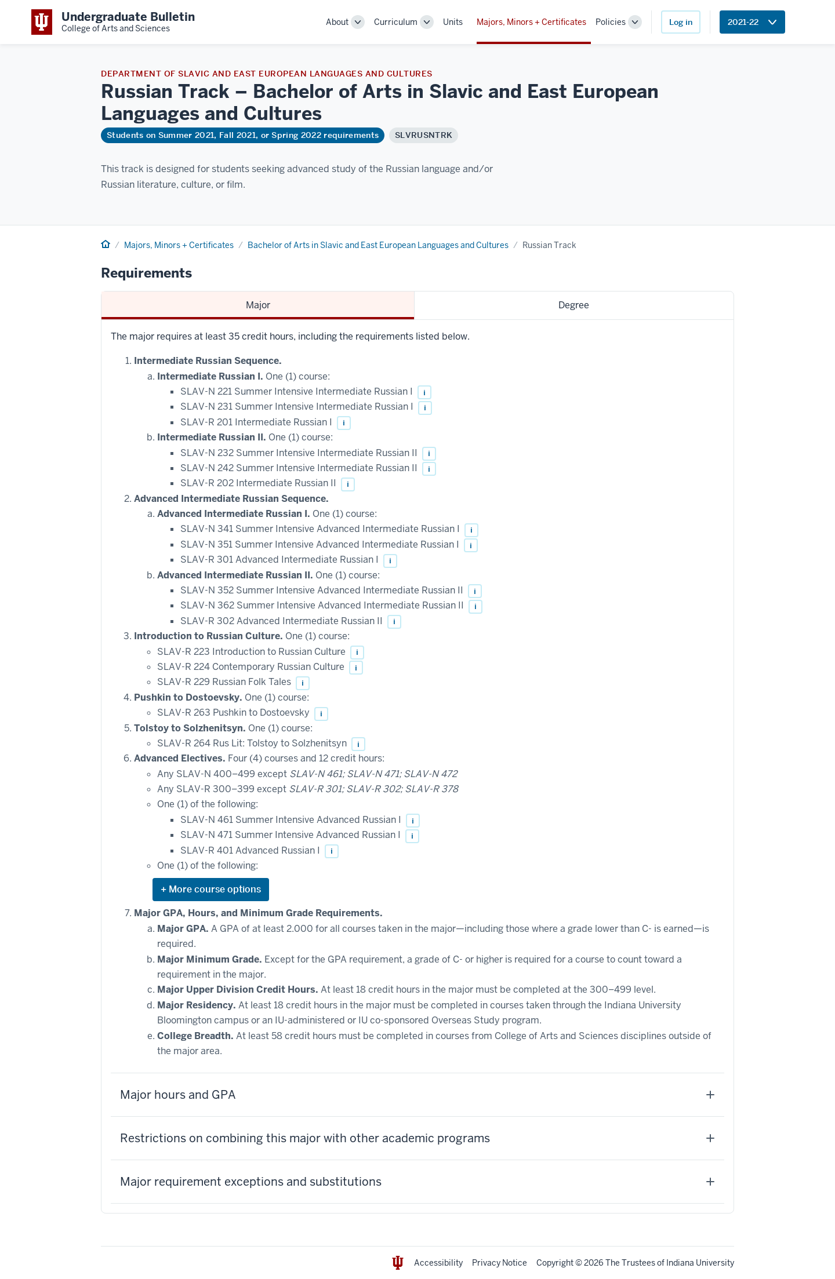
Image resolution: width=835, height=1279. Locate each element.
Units (453, 22)
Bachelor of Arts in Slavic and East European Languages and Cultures (378, 245)
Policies (611, 22)
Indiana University (700, 1263)
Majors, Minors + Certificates (531, 22)
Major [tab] (258, 305)
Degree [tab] (573, 305)
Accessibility (438, 1263)
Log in (680, 22)
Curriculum (396, 22)
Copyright (554, 1263)
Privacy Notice (499, 1263)
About (337, 22)
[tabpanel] (417, 767)
